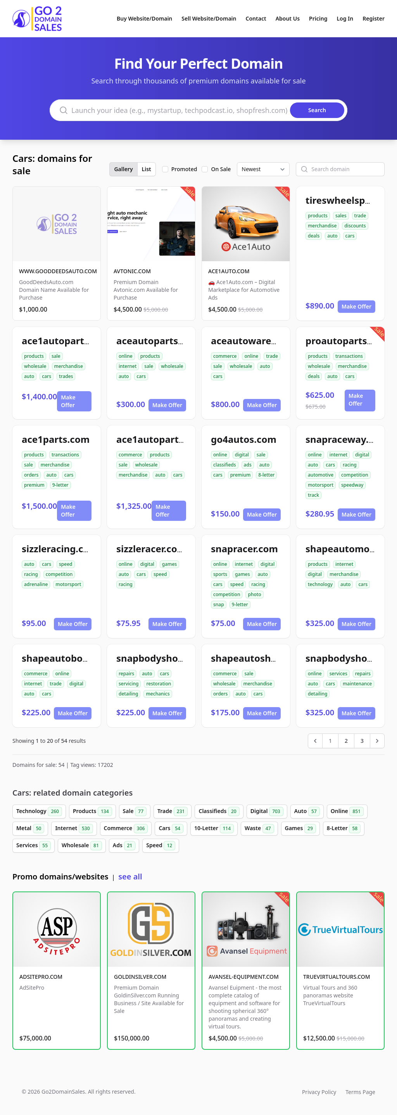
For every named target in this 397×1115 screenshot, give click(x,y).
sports (220, 574)
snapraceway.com (347, 439)
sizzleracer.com (151, 548)
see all (130, 876)
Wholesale (82, 845)
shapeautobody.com (69, 658)
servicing (128, 683)
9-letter (60, 485)
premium (34, 485)
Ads (124, 845)
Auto (307, 811)
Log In (345, 18)
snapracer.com (244, 548)
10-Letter (214, 828)
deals (313, 235)
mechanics (157, 693)
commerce (224, 356)
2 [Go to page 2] (346, 740)
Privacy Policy (319, 1092)
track (313, 495)
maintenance (357, 683)
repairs (126, 673)
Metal (30, 828)
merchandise (322, 225)
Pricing (318, 18)
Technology (39, 811)
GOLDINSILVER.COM (140, 976)
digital (242, 454)
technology (320, 584)
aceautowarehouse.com (266, 340)
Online (347, 811)
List (146, 169)
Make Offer (356, 306)
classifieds (224, 464)
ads (248, 464)
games (169, 564)
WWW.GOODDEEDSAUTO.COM (58, 271)
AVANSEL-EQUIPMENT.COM (244, 976)
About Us (288, 18)
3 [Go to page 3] (362, 740)
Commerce (126, 828)
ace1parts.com (56, 439)
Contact (256, 18)
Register (373, 18)
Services (33, 845)
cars (350, 235)
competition (354, 475)
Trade (172, 811)
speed (65, 564)
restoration (158, 683)
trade (360, 215)
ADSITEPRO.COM (40, 976)
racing (350, 464)
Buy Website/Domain (144, 18)
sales (341, 215)
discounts (355, 225)
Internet (74, 828)
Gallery (123, 169)
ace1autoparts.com (66, 340)
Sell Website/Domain (208, 18)
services (338, 673)
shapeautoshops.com (260, 658)
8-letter (266, 475)
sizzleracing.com (60, 548)
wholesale (35, 366)
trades (66, 376)
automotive (320, 475)
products (318, 215)
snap (218, 604)
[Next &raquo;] (377, 741)
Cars (171, 828)
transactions (349, 356)
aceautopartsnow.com (167, 340)
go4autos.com (243, 439)
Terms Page (360, 1092)
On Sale (221, 169)
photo (254, 594)
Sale (135, 811)
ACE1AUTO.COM (229, 271)
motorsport (320, 485)
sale (56, 356)
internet (127, 366)
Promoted (184, 169)
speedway (352, 485)
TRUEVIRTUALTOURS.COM (336, 976)
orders (31, 475)
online (126, 356)
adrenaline (36, 584)
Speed (160, 845)
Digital (266, 811)
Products (92, 811)
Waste (259, 828)
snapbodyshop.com (161, 658)
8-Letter (344, 828)
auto (332, 235)
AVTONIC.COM (132, 271)
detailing (128, 693)
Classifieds (218, 811)
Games (300, 828)
